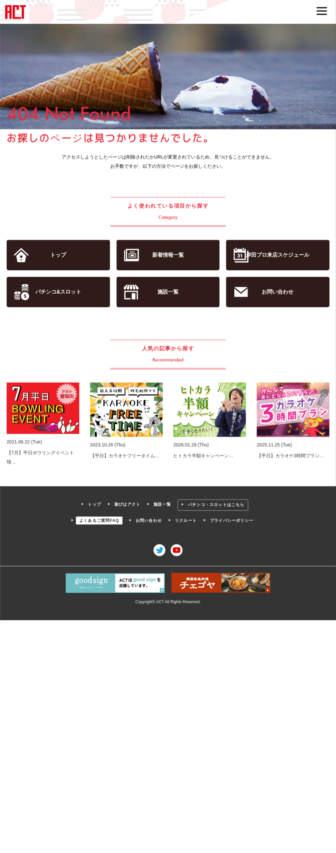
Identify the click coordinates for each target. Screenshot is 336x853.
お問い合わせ (277, 292)
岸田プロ (277, 255)
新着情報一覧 (168, 255)
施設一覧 (168, 292)
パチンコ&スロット (59, 292)
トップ (59, 255)
